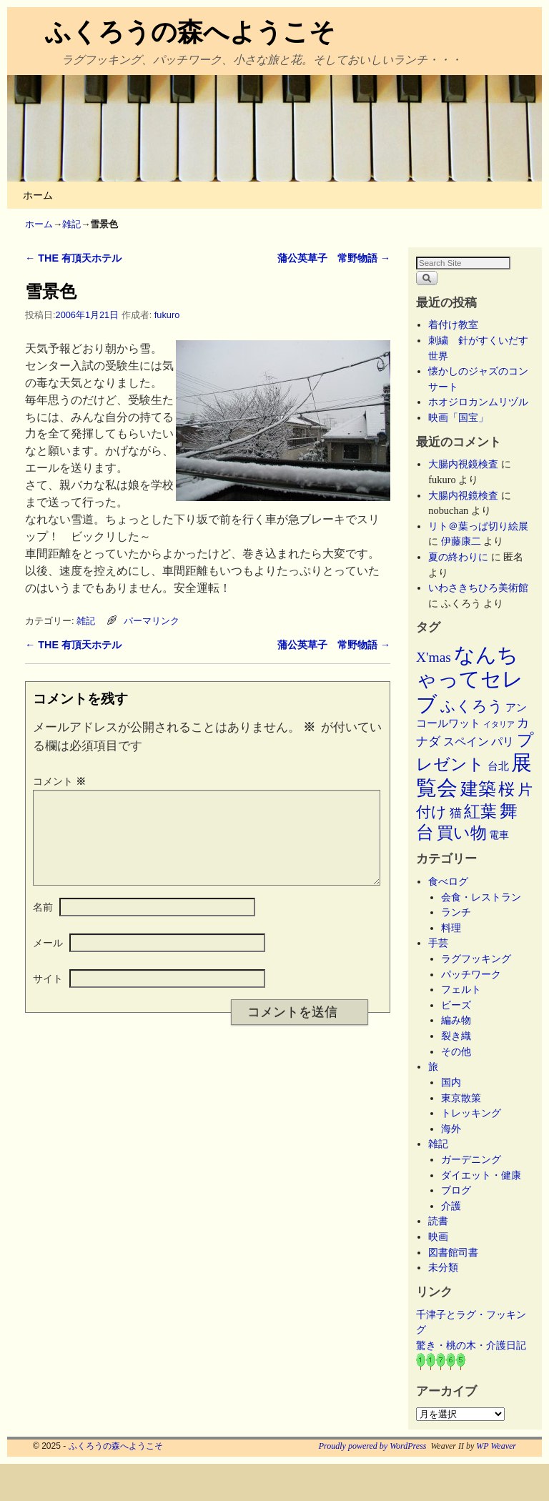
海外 (451, 1128)
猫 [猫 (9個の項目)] (456, 813)
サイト (48, 995)
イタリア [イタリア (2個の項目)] (499, 724)
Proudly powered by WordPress (373, 1446)
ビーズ (456, 1005)
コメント (61, 781)
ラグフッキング (476, 958)
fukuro (166, 314)
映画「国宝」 (458, 417)
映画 (438, 1236)
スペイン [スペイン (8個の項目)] (466, 741)
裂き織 (456, 1035)
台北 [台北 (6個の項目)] (498, 766)
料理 (451, 927)
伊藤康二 (461, 541)
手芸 (438, 942)
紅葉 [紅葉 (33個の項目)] (480, 812)
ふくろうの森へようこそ (190, 31)
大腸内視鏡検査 (463, 464)
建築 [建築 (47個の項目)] (478, 788)
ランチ (456, 912)
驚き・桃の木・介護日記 (471, 1345)
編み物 (456, 1020)
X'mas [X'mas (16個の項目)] (433, 657)
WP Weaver (496, 1446)
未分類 (443, 1267)
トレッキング (471, 1113)
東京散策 (466, 1098)
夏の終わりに (458, 557)
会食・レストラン (481, 897)
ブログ (456, 1190)
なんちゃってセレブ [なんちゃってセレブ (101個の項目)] (469, 679)
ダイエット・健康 (481, 1175)
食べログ (448, 881)
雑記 (71, 224)
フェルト (461, 989)
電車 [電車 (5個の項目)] (499, 835)
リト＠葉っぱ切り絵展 (478, 526)
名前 (43, 924)
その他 (456, 1051)
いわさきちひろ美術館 (478, 587)
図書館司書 (453, 1252)
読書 (438, 1221)
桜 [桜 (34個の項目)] (506, 789)
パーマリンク (151, 620)
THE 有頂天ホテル (73, 258)
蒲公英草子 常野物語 (333, 258)
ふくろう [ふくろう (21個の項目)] (471, 706)
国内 (451, 1082)
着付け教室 (453, 324)
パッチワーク (476, 974)
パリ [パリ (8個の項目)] (502, 741)
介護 (451, 1206)
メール (48, 960)
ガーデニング (471, 1159)
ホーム (38, 195)
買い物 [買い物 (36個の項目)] (462, 832)
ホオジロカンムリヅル (478, 401)
